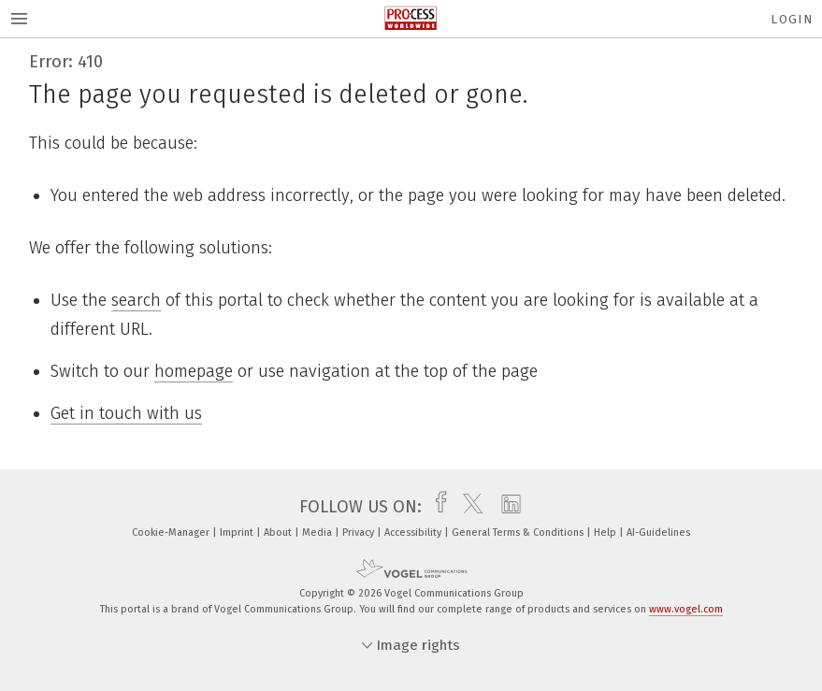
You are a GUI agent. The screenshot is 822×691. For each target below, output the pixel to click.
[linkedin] (506, 507)
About (279, 532)
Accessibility (414, 532)
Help (606, 532)
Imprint (238, 532)
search (136, 300)
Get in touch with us (126, 413)
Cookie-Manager (172, 532)
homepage (193, 371)
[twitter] (468, 507)
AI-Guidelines (658, 532)
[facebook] (436, 507)
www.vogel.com (686, 609)
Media (318, 532)
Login (792, 19)
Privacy (359, 532)
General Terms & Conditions (519, 532)
